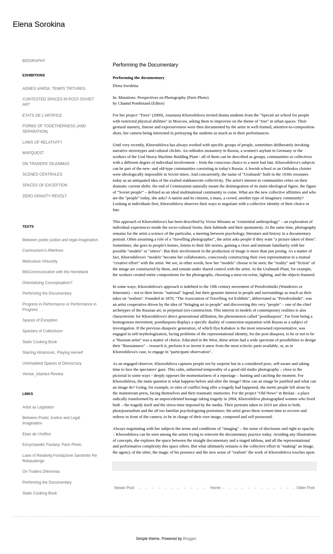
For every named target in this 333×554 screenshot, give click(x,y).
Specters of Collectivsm (42, 331)
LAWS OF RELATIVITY (42, 142)
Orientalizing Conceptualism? (47, 283)
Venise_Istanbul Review (42, 374)
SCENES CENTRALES (42, 174)
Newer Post (124, 488)
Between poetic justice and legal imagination (60, 240)
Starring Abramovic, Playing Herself (52, 352)
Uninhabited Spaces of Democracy (52, 363)
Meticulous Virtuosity (40, 261)
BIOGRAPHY (33, 61)
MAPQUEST (33, 153)
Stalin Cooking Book (39, 342)
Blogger (189, 538)
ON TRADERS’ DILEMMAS (45, 164)
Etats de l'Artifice (36, 434)
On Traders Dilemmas (41, 471)
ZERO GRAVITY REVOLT (44, 196)
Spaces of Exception (39, 320)
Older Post (305, 488)
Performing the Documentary (46, 293)
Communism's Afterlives (42, 250)
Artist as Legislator (38, 407)
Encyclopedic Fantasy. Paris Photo (52, 444)
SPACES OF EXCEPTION (44, 185)
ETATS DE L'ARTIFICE (42, 115)
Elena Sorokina (39, 24)
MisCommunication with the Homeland (55, 272)
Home (215, 488)
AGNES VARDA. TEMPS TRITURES (53, 88)
